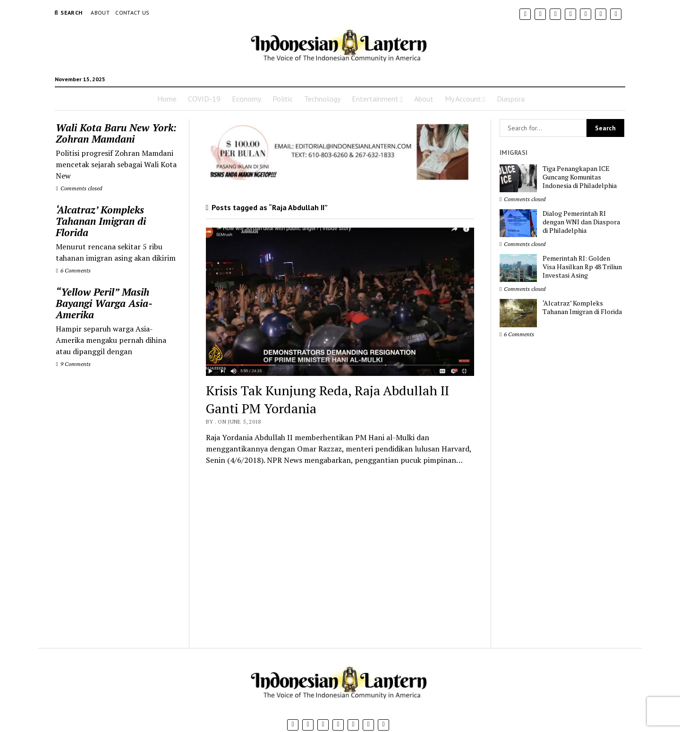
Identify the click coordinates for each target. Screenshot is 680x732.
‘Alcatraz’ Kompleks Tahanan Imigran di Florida (101, 221)
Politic (282, 98)
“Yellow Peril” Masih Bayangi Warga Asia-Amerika (104, 303)
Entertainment (375, 98)
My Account (463, 98)
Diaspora (511, 98)
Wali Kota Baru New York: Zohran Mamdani (116, 133)
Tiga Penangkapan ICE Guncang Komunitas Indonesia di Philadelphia (580, 177)
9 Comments (73, 363)
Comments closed (79, 188)
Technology (322, 98)
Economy (246, 98)
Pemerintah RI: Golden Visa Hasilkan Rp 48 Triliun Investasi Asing (582, 267)
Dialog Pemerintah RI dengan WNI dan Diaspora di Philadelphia (581, 222)
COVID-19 (204, 98)
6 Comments (73, 270)
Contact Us (132, 12)
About (100, 12)
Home (167, 98)
